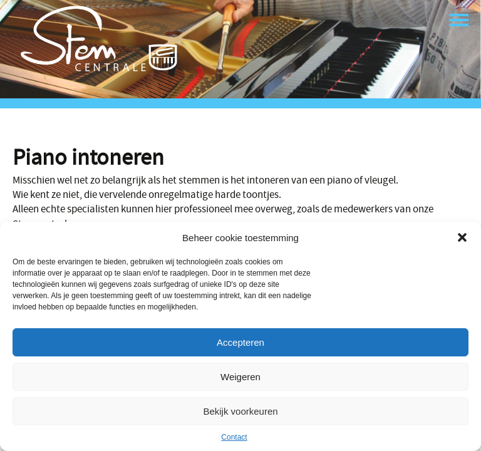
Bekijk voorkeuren (240, 411)
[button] (462, 237)
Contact (234, 437)
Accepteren (240, 342)
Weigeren (240, 376)
